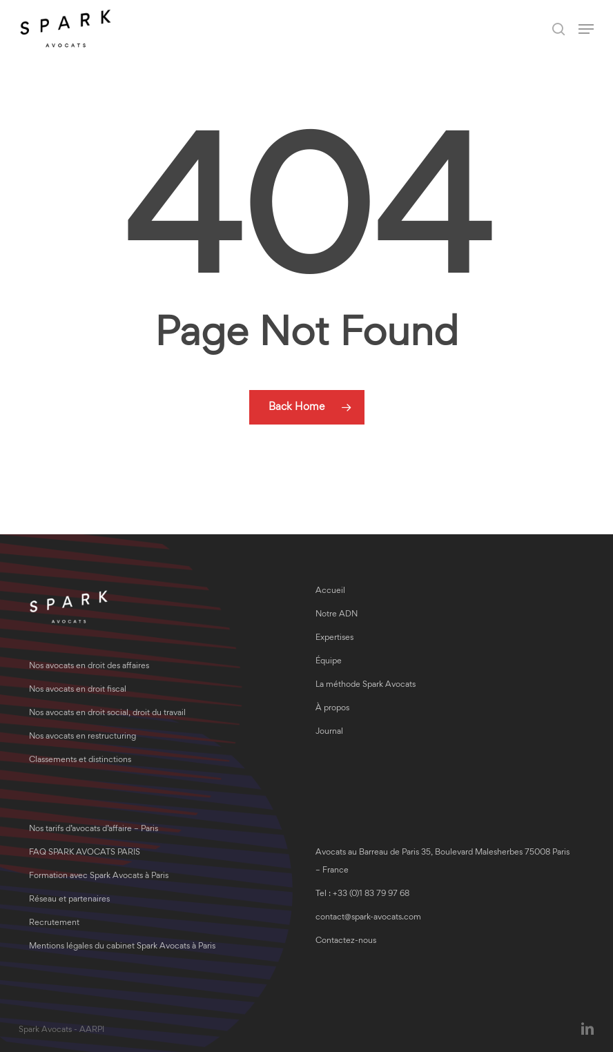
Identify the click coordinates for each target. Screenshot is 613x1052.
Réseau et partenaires (69, 900)
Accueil (330, 591)
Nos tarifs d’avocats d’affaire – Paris (93, 829)
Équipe (328, 661)
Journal (329, 732)
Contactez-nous (345, 941)
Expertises (334, 638)
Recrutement (54, 923)
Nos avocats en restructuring (82, 737)
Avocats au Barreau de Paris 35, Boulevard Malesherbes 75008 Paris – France (442, 862)
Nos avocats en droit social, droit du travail (107, 713)
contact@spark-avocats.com (368, 918)
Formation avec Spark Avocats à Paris (98, 876)
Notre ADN (336, 614)
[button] (586, 29)
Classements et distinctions (80, 760)
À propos (332, 708)
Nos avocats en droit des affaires (89, 666)
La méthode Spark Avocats (365, 685)
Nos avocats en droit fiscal (77, 690)
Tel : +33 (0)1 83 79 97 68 (362, 894)
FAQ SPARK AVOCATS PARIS (84, 853)
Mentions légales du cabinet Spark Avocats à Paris (122, 947)
